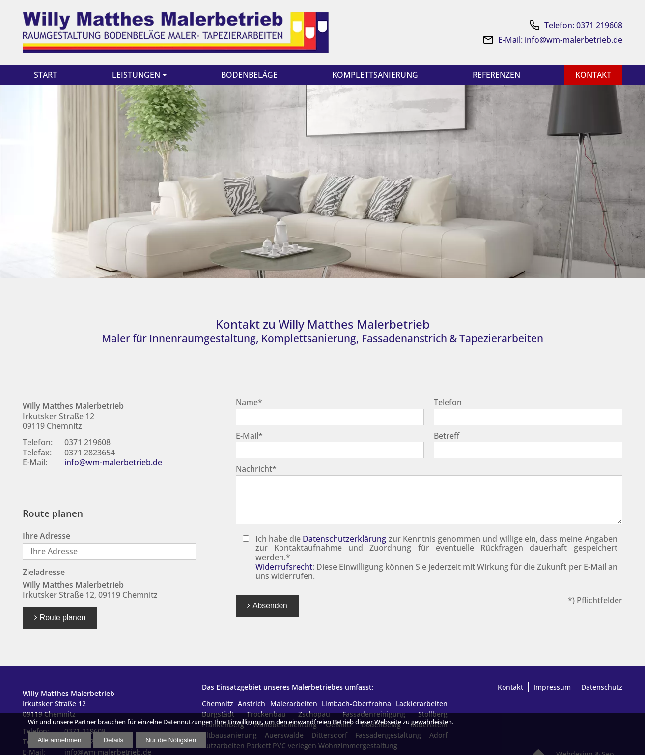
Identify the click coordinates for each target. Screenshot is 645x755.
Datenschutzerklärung (344, 539)
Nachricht (256, 469)
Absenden (269, 607)
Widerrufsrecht (283, 567)
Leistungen (135, 75)
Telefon (448, 403)
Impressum (552, 688)
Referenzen (495, 75)
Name (249, 403)
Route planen (62, 618)
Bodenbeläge (248, 75)
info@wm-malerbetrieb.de (113, 463)
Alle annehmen (60, 740)
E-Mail (249, 436)
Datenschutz (601, 688)
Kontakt (592, 75)
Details (113, 740)
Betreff (446, 436)
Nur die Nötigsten (170, 740)
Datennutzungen (188, 722)
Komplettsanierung (373, 75)
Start (46, 75)
